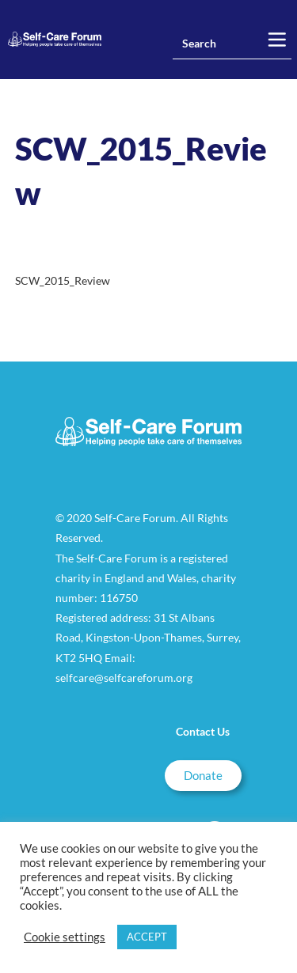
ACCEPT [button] (147, 936)
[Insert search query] (232, 43)
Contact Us (203, 731)
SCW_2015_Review (62, 280)
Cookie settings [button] (64, 937)
